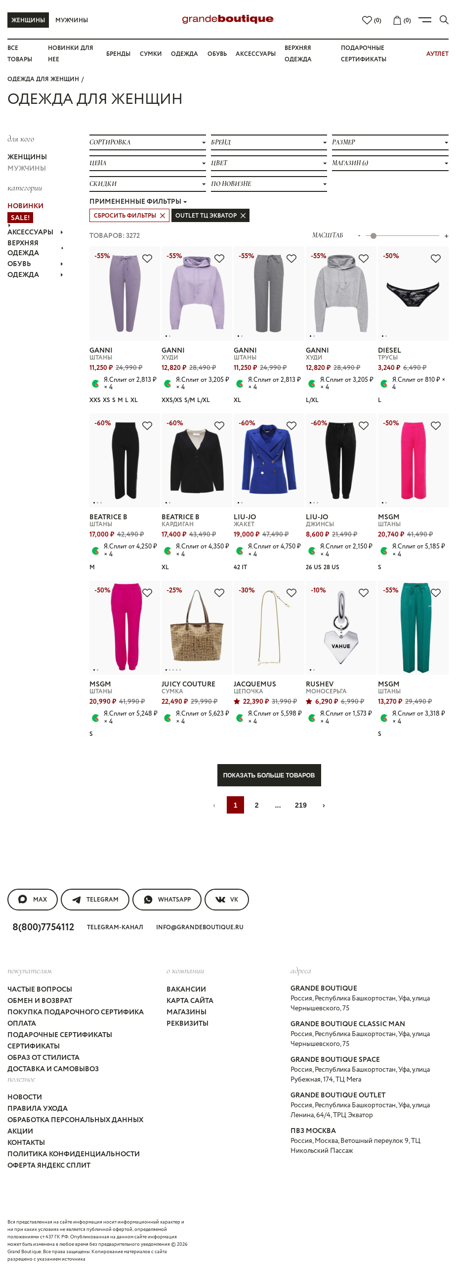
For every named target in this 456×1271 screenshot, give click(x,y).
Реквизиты (187, 1024)
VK (226, 900)
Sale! (20, 218)
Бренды (118, 54)
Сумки (151, 54)
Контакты (26, 1143)
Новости (24, 1097)
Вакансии (186, 990)
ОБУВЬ (35, 264)
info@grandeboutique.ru (200, 927)
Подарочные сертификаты (59, 1035)
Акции (20, 1131)
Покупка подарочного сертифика (75, 1012)
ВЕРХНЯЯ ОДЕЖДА (35, 248)
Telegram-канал (115, 927)
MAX (32, 900)
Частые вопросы (39, 990)
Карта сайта (189, 1001)
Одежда (184, 54)
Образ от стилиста (43, 1058)
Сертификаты (33, 1046)
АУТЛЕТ (437, 54)
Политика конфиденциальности (73, 1154)
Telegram (95, 900)
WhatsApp (167, 900)
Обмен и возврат (39, 1001)
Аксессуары (256, 54)
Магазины (186, 1012)
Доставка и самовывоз (53, 1069)
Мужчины (71, 20)
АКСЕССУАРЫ (35, 232)
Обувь (217, 54)
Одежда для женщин (43, 79)
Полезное (21, 1079)
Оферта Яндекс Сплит (48, 1166)
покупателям (29, 970)
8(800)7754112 (43, 927)
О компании (185, 970)
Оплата (21, 1024)
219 (301, 805)
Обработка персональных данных (75, 1120)
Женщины (28, 20)
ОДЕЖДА (35, 275)
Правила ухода (37, 1109)
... (278, 805)
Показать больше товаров (269, 775)
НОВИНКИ (25, 206)
